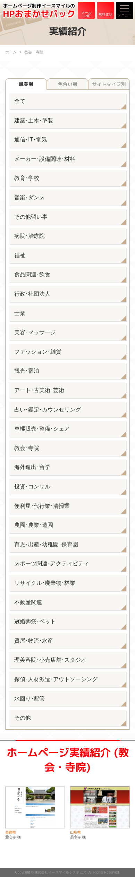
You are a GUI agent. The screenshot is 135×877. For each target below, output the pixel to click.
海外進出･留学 (32, 467)
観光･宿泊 (26, 371)
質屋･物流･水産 (33, 641)
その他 (22, 718)
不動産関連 (28, 602)
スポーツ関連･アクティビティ (51, 563)
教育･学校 (26, 178)
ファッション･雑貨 (37, 352)
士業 (19, 313)
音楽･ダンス (29, 197)
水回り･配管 (29, 699)
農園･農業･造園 (33, 525)
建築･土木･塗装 (33, 120)
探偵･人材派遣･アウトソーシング (56, 679)
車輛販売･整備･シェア (42, 429)
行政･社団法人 (32, 294)
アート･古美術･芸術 (39, 390)
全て (19, 101)
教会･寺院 (26, 448)
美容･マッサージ (35, 332)
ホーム (11, 52)
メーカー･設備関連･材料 (44, 159)
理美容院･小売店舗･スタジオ (50, 660)
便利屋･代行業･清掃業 (42, 506)
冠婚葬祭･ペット (35, 621)
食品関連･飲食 (32, 274)
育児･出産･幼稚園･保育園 (46, 544)
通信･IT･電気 (30, 139)
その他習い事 (31, 217)
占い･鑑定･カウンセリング (47, 410)
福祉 (19, 255)
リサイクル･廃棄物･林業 (44, 583)
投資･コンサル (32, 486)
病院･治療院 (29, 236)
